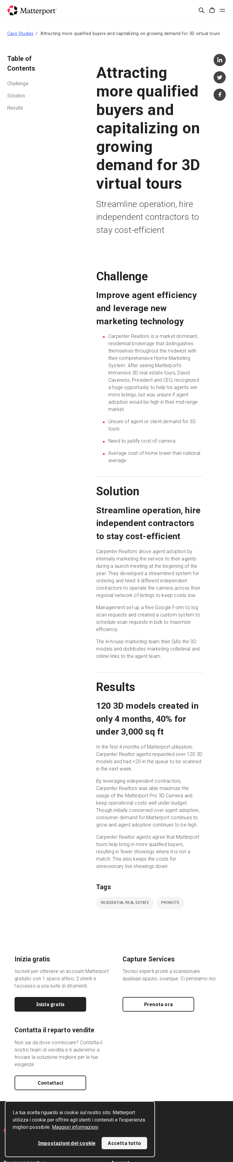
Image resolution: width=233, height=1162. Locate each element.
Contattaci (50, 1083)
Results (15, 108)
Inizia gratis (50, 1004)
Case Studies (20, 33)
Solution (16, 96)
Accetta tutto (124, 1143)
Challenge (18, 83)
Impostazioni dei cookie (67, 1143)
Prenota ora (158, 1004)
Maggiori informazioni (75, 1127)
